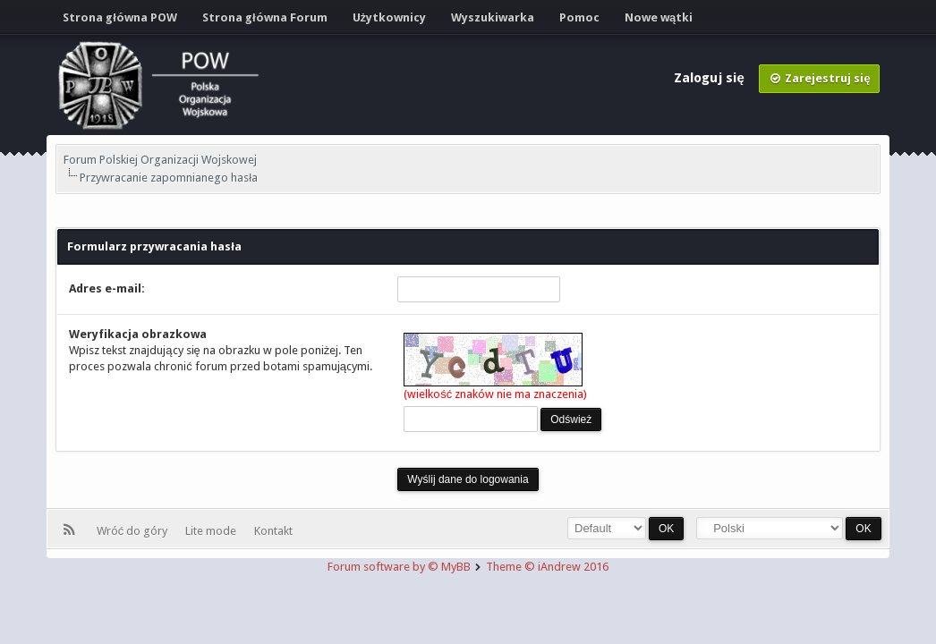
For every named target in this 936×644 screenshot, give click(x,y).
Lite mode (213, 531)
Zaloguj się (710, 78)
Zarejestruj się (819, 78)
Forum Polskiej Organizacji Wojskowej (160, 159)
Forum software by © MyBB (400, 566)
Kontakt (273, 531)
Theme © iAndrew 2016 (547, 566)
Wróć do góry (135, 531)
